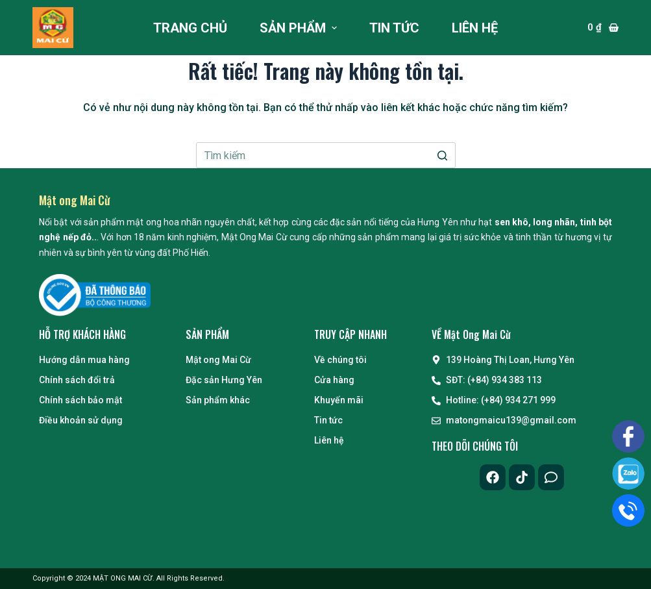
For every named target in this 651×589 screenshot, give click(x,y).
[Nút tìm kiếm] (443, 155)
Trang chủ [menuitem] (190, 28)
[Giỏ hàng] (603, 27)
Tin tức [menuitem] (394, 28)
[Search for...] (326, 155)
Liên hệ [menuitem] (475, 28)
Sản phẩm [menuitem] (300, 28)
